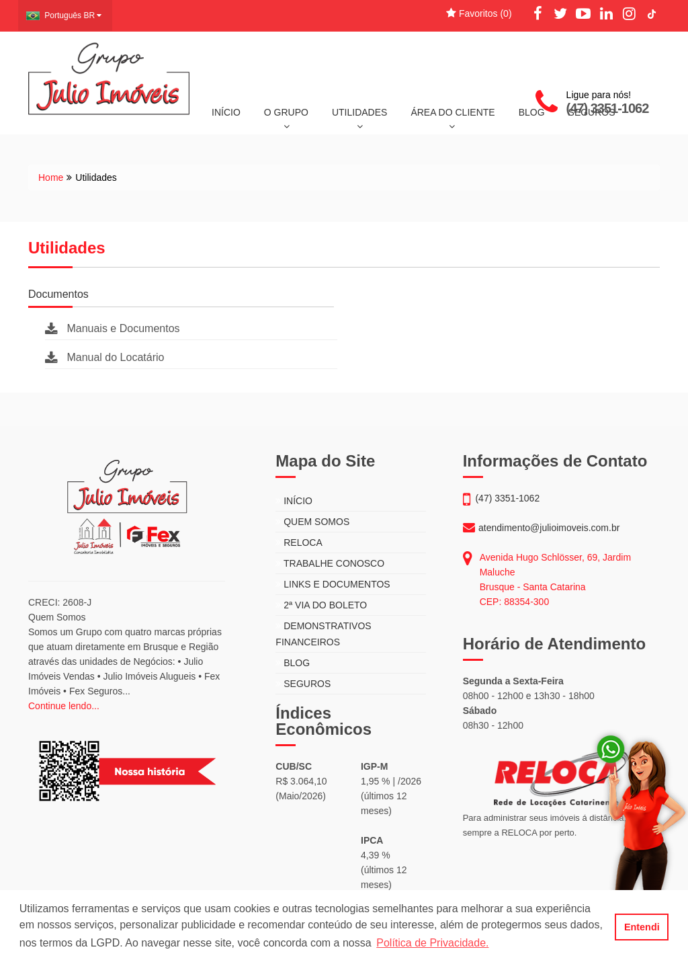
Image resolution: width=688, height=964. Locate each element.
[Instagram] (629, 14)
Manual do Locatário (104, 357)
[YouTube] (583, 14)
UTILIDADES (359, 119)
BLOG (292, 662)
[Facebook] (538, 14)
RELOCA (298, 542)
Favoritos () (478, 13)
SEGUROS (303, 683)
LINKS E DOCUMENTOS (332, 584)
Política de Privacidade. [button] (432, 943)
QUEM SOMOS (312, 521)
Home (50, 177)
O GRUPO (286, 119)
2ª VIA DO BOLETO (321, 605)
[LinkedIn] (606, 14)
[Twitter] (560, 14)
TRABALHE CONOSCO (329, 563)
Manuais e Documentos (112, 328)
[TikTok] (652, 14)
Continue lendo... (63, 705)
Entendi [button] (642, 927)
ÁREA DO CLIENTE (452, 119)
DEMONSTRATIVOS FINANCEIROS (323, 633)
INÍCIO (226, 112)
